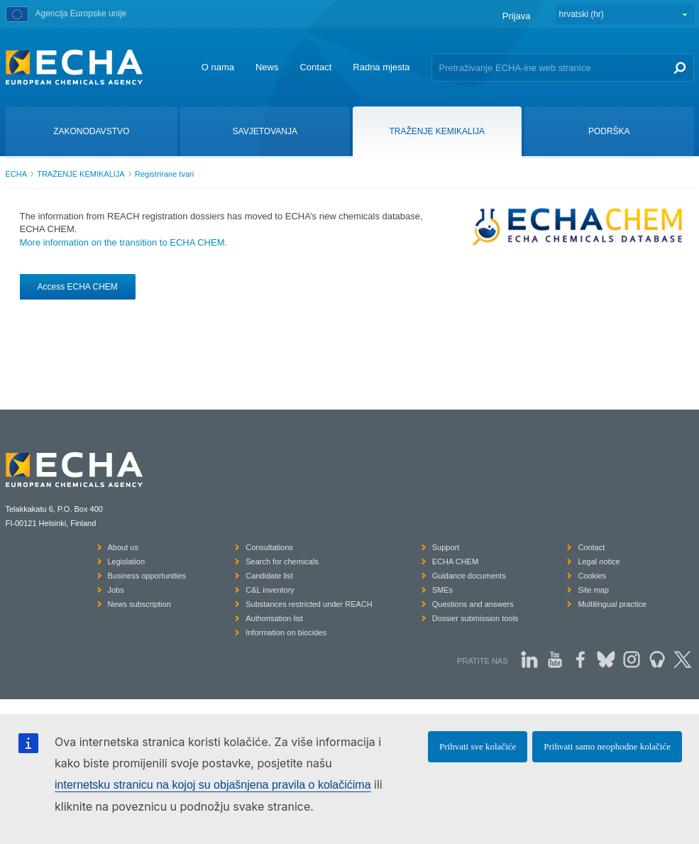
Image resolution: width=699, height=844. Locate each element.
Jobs (116, 590)
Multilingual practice (612, 604)
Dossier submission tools (475, 618)
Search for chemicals (282, 561)
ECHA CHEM (455, 561)
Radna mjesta (381, 67)
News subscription (139, 604)
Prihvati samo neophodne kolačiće (607, 746)
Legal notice (599, 561)
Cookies (592, 575)
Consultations (269, 547)
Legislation (126, 561)
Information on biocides (286, 632)
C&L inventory (270, 590)
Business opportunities (147, 575)
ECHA (17, 174)
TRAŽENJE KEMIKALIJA (80, 174)
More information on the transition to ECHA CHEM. (124, 242)
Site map (593, 590)
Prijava (516, 16)
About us (123, 547)
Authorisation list (274, 618)
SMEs (442, 590)
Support (446, 547)
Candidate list (269, 575)
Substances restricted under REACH (309, 604)
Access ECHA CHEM (78, 287)
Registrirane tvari (164, 174)
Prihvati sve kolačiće (477, 746)
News (267, 67)
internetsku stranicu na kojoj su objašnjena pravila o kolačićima (213, 785)
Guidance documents (469, 575)
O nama (218, 67)
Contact (315, 67)
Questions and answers (473, 604)
